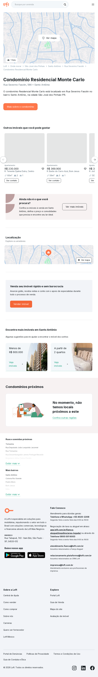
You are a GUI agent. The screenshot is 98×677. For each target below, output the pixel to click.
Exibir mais (13, 463)
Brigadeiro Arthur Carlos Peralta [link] (18, 458)
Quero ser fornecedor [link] (13, 630)
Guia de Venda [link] (57, 602)
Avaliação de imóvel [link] (59, 616)
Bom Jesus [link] (10, 486)
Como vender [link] (9, 602)
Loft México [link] (8, 637)
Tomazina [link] (10, 444)
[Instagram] (74, 668)
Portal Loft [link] (55, 595)
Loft (5, 66)
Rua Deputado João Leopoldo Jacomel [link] (22, 447)
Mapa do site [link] (56, 609)
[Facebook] (92, 668)
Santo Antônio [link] (11, 475)
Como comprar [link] (10, 609)
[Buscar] (65, 4)
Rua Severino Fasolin (74, 66)
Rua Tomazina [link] (11, 451)
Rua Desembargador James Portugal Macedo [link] (24, 455)
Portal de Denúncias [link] (12, 654)
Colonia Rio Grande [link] (14, 478)
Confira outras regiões (64, 417)
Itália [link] (7, 489)
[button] (49, 254)
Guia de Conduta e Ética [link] (14, 659)
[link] (74, 206)
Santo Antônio (54, 66)
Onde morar (15, 66)
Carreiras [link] (7, 623)
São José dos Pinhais (35, 66)
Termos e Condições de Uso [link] (66, 654)
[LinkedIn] (83, 668)
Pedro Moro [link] (10, 482)
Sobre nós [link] (8, 616)
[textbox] (40, 4)
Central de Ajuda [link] (11, 595)
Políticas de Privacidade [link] (38, 654)
